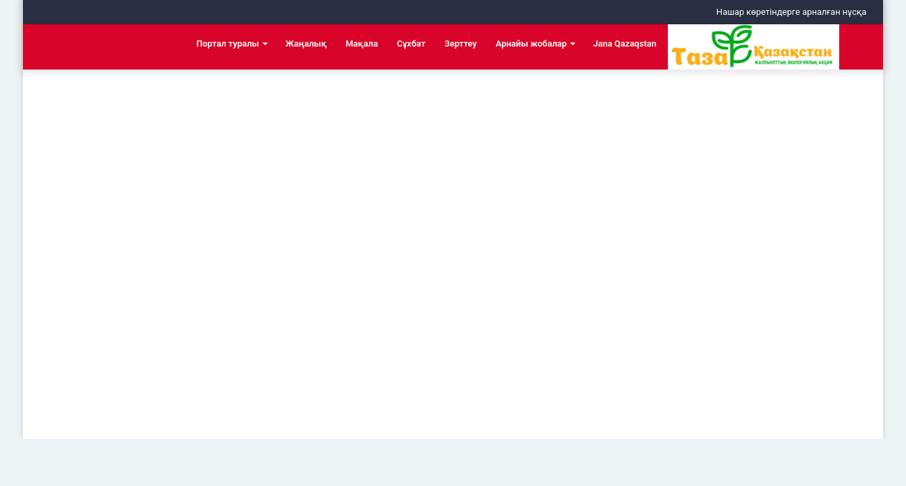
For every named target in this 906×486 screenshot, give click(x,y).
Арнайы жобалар (531, 43)
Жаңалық (306, 43)
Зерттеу (461, 43)
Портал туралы (227, 43)
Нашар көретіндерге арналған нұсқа (791, 12)
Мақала (361, 43)
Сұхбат (411, 43)
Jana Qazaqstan (624, 43)
